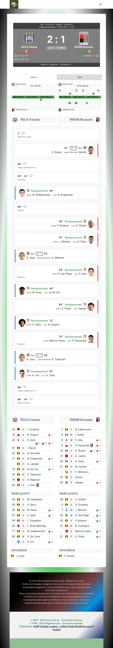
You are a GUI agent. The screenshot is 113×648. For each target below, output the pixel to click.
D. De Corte (33, 536)
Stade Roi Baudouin (47, 27)
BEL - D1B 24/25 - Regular (52, 24)
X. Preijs (80, 536)
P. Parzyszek (82, 445)
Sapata (79, 482)
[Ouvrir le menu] (100, 4)
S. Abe (79, 440)
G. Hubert (80, 499)
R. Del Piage (82, 515)
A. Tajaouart (34, 474)
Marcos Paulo (83, 531)
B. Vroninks (33, 453)
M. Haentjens (34, 499)
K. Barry (31, 504)
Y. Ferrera (69, 556)
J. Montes (81, 510)
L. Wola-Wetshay (36, 525)
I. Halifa (79, 434)
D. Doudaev (81, 504)
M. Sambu (81, 466)
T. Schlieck (33, 429)
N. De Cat (32, 469)
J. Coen (20, 556)
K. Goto (31, 440)
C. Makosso (82, 471)
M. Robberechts (36, 531)
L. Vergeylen (34, 520)
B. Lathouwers (83, 429)
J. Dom (31, 485)
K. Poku (79, 461)
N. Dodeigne (82, 525)
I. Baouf (31, 448)
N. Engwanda (34, 458)
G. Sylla (31, 515)
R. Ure (30, 541)
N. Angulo (32, 434)
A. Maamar (33, 479)
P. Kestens (81, 520)
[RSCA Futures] (29, 42)
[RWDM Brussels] (84, 42)
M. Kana (31, 510)
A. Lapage (33, 463)
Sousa (78, 477)
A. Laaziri (80, 456)
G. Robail (80, 450)
